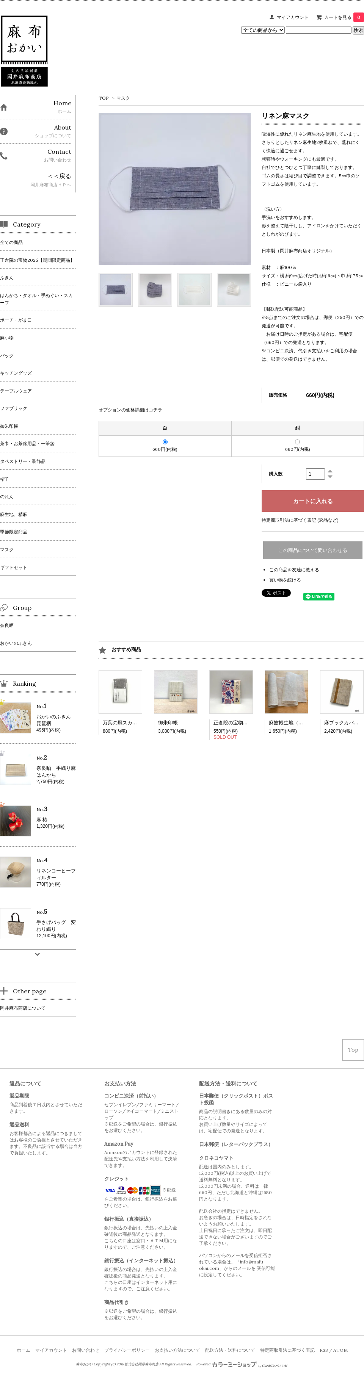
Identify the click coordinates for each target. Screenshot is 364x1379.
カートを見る (344, 17)
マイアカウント (293, 17)
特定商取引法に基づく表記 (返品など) (300, 520)
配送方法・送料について (230, 1350)
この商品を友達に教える (294, 569)
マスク (123, 98)
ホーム (23, 1350)
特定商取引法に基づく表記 (287, 1350)
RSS (324, 1350)
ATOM (340, 1350)
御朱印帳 (168, 722)
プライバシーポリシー (127, 1350)
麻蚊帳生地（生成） (291, 722)
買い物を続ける (285, 580)
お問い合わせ (85, 1350)
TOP (104, 98)
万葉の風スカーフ (122, 722)
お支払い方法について (177, 1350)
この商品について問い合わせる (312, 550)
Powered (242, 1364)
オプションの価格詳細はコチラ (130, 410)
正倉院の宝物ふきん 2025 (243, 722)
